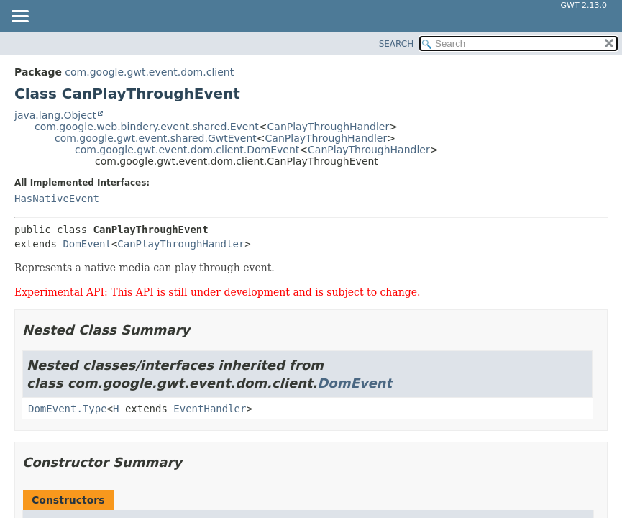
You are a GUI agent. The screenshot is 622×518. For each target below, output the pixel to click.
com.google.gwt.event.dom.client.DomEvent (187, 149)
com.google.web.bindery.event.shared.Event (147, 126)
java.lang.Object (55, 115)
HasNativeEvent (56, 198)
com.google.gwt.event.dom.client (149, 72)
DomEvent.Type (67, 408)
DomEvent (87, 244)
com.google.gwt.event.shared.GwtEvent (156, 138)
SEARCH (396, 44)
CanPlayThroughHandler (328, 126)
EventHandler (209, 408)
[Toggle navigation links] (19, 17)
